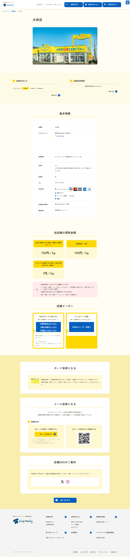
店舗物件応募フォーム (102, 523)
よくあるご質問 (79, 553)
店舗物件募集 (100, 518)
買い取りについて (52, 534)
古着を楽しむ (112, 4)
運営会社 (113, 553)
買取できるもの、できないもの (55, 539)
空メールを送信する (46, 435)
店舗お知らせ (50, 523)
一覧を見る (52, 95)
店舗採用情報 (50, 526)
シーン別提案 (75, 526)
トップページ (5, 11)
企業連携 (74, 534)
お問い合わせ (57, 4)
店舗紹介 (13, 11)
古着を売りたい (93, 4)
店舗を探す (74, 4)
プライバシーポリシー (102, 553)
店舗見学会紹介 (100, 539)
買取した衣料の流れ (77, 523)
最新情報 (39, 4)
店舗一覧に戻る (65, 501)
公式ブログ (74, 529)
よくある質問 (48, 4)
